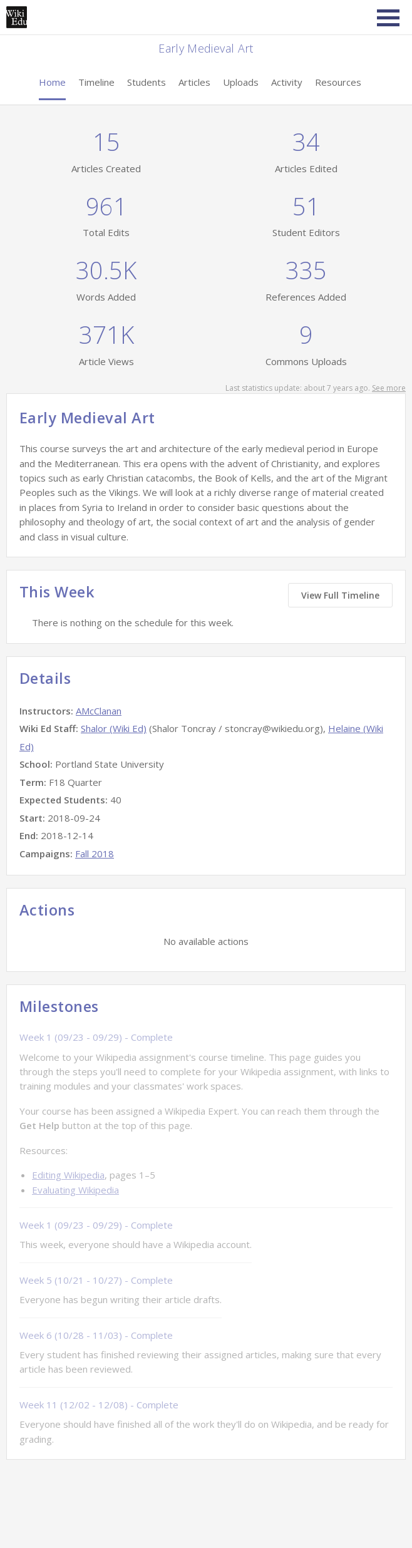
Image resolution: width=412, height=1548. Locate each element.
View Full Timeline (340, 595)
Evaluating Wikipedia (75, 1190)
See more (389, 388)
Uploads (241, 82)
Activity (286, 82)
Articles (194, 82)
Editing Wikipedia (68, 1175)
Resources (338, 82)
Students (146, 82)
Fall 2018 (94, 853)
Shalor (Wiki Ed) (114, 728)
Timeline (96, 82)
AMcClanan (98, 710)
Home (52, 82)
